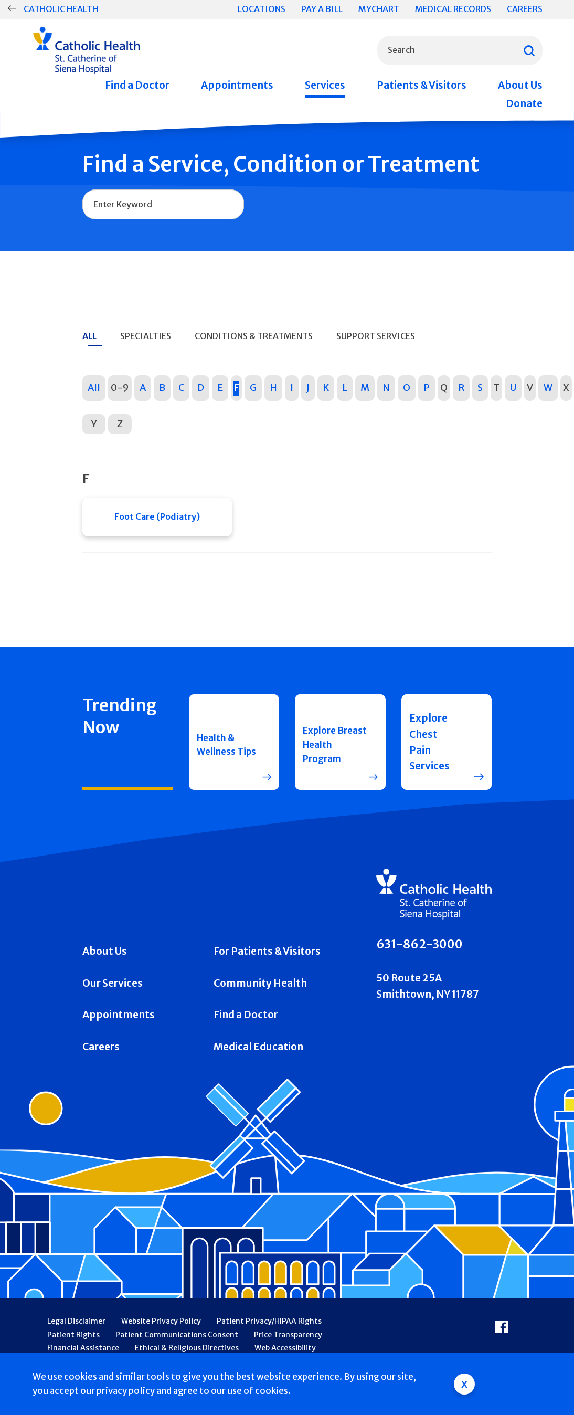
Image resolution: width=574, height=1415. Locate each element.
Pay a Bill (322, 9)
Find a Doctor (137, 85)
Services (325, 85)
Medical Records (453, 9)
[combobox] (460, 50)
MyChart (378, 9)
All (94, 388)
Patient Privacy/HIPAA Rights (269, 1327)
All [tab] (89, 336)
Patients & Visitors (421, 85)
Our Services (112, 989)
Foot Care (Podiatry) (157, 519)
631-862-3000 (419, 950)
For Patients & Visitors (267, 957)
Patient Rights (73, 1340)
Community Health (260, 989)
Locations (261, 9)
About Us (520, 85)
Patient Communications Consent (176, 1340)
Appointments (237, 85)
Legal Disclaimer (76, 1327)
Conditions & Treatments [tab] (254, 336)
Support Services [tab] (375, 336)
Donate (524, 103)
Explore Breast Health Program (325, 747)
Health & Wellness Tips (219, 747)
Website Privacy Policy (161, 1327)
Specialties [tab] (145, 336)
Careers (525, 9)
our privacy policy (117, 1391)
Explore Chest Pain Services (429, 747)
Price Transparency (288, 1340)
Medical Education (258, 1052)
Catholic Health (61, 9)
